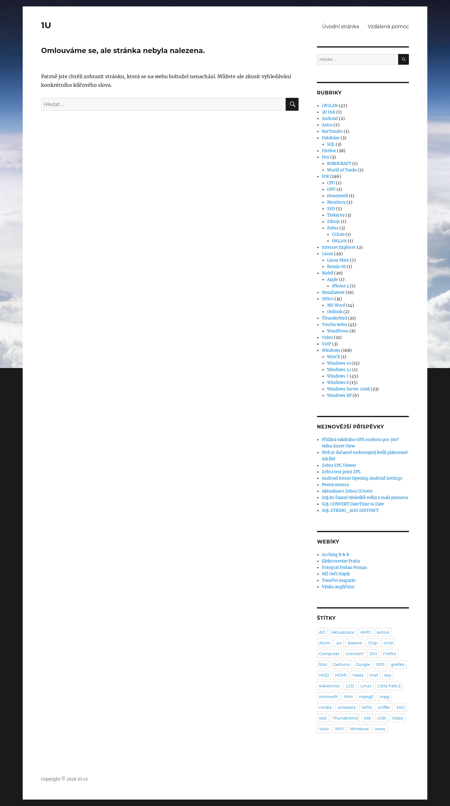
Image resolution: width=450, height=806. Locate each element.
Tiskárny (336, 215)
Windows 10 (339, 363)
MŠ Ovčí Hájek (336, 574)
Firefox (329, 150)
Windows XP (339, 395)
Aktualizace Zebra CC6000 (347, 491)
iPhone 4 (340, 286)
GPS (380, 664)
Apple (332, 279)
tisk (367, 718)
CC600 (338, 234)
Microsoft (328, 696)
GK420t (339, 241)
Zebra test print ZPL (341, 471)
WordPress (338, 331)
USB (381, 718)
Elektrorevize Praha (341, 561)
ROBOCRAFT (339, 163)
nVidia (325, 707)
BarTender (332, 131)
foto (323, 664)
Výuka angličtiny (338, 586)
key (387, 675)
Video (327, 337)
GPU (331, 189)
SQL (331, 144)
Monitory (336, 202)
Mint (348, 696)
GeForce (341, 664)
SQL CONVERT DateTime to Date (353, 504)
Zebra (332, 228)
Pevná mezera (335, 484)
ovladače (347, 707)
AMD (365, 632)
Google (363, 664)
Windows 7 (338, 376)
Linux (327, 253)
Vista (324, 728)
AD (322, 632)
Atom (324, 642)
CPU (331, 183)
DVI (373, 653)
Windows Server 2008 (348, 389)
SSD (331, 208)
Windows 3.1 (339, 369)
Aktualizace (342, 632)
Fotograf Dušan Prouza (344, 567)
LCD (350, 685)
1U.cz (83, 779)
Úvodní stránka (340, 26)
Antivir (383, 632)
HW (325, 176)
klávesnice (329, 685)
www (380, 728)
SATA (367, 707)
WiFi (339, 728)
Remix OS (336, 266)
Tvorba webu (334, 324)
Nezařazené (333, 292)
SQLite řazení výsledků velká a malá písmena (365, 497)
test (323, 718)
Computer (329, 653)
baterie (355, 642)
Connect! (355, 653)
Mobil (327, 273)
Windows (331, 350)
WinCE (333, 356)
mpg (384, 696)
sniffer (384, 707)
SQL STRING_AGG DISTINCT (350, 510)
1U (46, 25)
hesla (358, 675)
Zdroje (333, 221)
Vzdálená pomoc (388, 26)
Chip (372, 642)
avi (339, 642)
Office (328, 298)
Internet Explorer (339, 247)
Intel (373, 675)
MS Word (336, 305)
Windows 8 (338, 382)
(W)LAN (330, 105)
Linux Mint (338, 260)
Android (330, 118)
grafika (398, 664)
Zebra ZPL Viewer (339, 465)
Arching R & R (335, 554)
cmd (388, 642)
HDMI (341, 675)
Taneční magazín (339, 580)
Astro (327, 125)
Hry (325, 157)
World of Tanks (342, 170)
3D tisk (328, 112)
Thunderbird (334, 318)
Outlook (334, 311)
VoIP (326, 344)
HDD (324, 675)
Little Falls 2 (389, 685)
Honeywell (337, 195)
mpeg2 (366, 696)
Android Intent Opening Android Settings (362, 478)
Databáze (331, 137)
